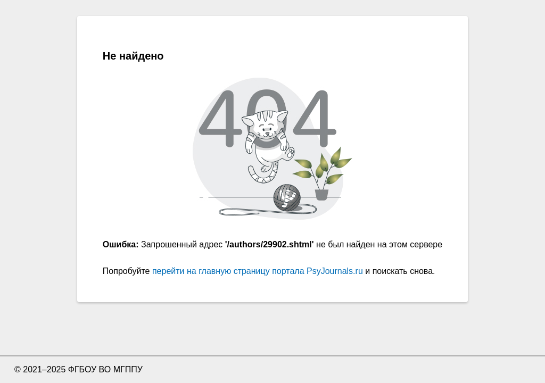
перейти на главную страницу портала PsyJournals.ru (257, 271)
